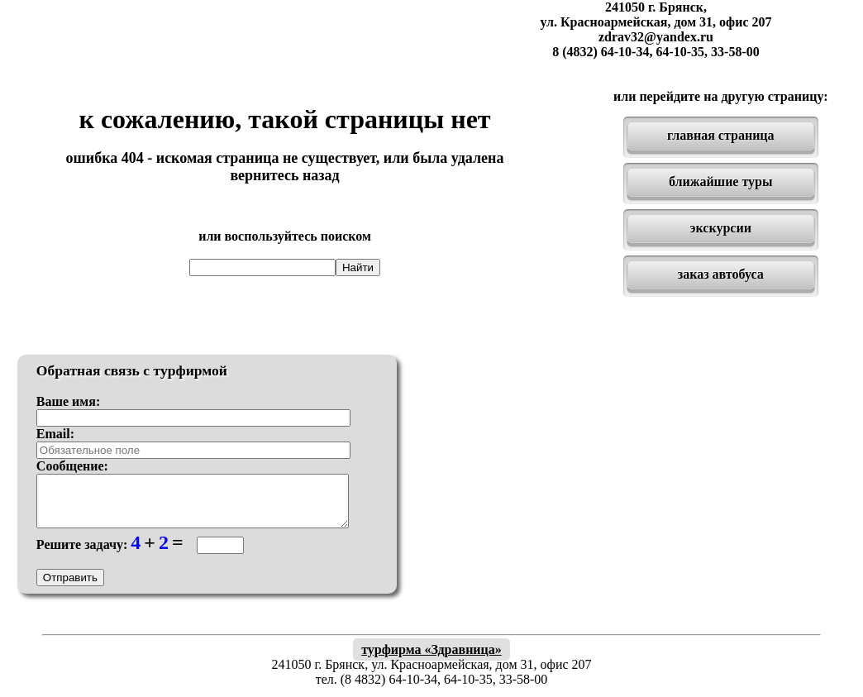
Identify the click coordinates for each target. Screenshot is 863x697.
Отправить (70, 587)
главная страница (721, 135)
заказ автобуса (721, 274)
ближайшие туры (720, 181)
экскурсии (720, 228)
